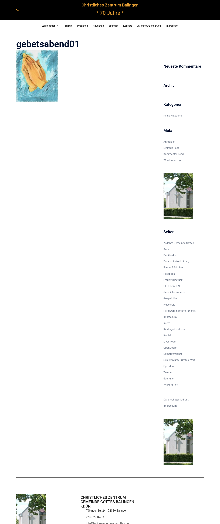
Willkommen (49, 25)
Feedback (169, 273)
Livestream (170, 341)
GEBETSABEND (173, 286)
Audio (167, 249)
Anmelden (169, 141)
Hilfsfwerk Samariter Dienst (180, 310)
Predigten (82, 25)
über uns (169, 378)
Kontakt (127, 25)
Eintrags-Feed (172, 147)
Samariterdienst (173, 353)
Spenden (113, 25)
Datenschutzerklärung (149, 25)
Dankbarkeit (171, 255)
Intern (167, 323)
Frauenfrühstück (173, 280)
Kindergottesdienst (175, 329)
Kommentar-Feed (174, 154)
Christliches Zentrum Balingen (110, 5)
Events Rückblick (173, 267)
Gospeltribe (170, 298)
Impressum (172, 25)
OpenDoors (170, 347)
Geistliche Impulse (174, 292)
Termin (68, 25)
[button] (17, 10)
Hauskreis (98, 25)
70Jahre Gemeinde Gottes (179, 243)
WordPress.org (172, 160)
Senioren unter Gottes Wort (179, 360)
